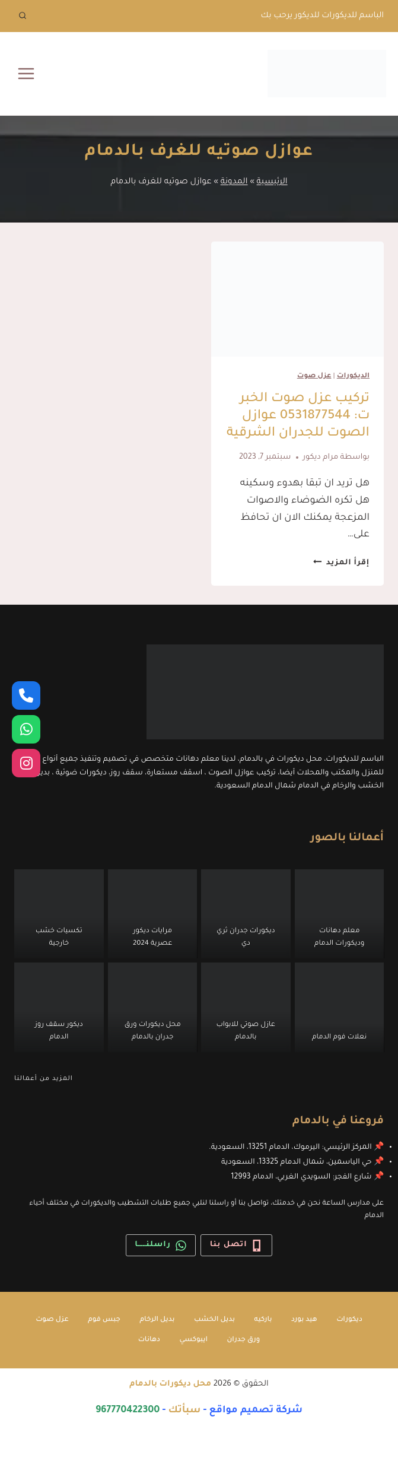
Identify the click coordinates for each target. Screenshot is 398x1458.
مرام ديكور (321, 457)
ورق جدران (243, 1340)
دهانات (149, 1340)
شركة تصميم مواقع (256, 1410)
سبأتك (184, 1410)
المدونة (234, 181)
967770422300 (127, 1410)
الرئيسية (272, 181)
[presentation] (297, 299)
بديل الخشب (214, 1320)
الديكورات (353, 376)
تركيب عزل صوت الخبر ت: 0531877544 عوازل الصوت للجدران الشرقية (298, 416)
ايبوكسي (194, 1340)
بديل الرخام (156, 1320)
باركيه (263, 1320)
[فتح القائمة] (26, 73)
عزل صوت (314, 376)
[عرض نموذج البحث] (22, 16)
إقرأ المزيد (341, 563)
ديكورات (349, 1320)
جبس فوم (104, 1320)
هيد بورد (304, 1320)
